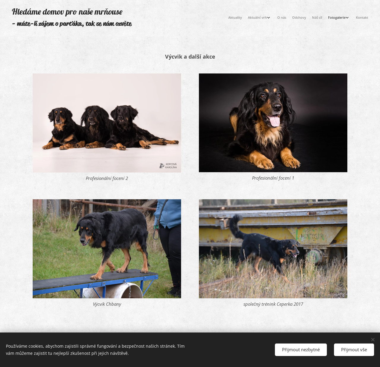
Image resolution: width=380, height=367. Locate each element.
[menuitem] (324, 18)
